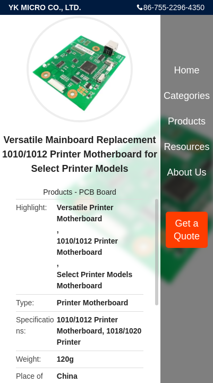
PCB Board (97, 192)
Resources (187, 146)
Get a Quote (187, 230)
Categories (187, 95)
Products (57, 192)
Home (187, 70)
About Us (187, 172)
